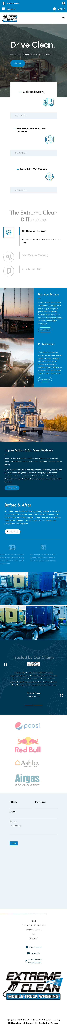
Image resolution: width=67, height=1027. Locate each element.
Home (33, 921)
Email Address (40, 802)
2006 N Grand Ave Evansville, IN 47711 (35, 961)
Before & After (33, 929)
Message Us (8, 9)
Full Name (13, 802)
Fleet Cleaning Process (33, 925)
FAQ (33, 934)
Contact (18, 63)
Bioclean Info (45, 330)
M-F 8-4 (59, 9)
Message (13, 822)
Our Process (45, 380)
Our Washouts (12, 488)
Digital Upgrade (52, 1023)
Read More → (21, 116)
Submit (13, 843)
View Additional (12, 532)
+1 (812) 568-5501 (10, 3)
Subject (12, 812)
